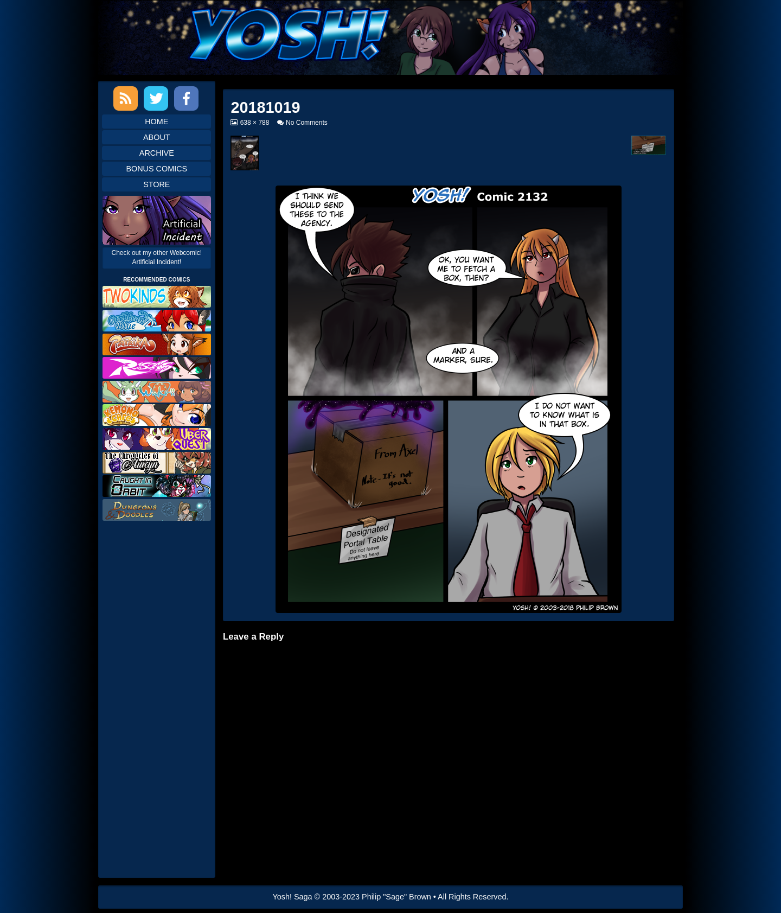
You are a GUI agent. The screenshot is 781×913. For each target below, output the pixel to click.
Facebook (186, 98)
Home (156, 121)
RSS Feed (125, 98)
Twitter (156, 98)
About (156, 137)
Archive (156, 153)
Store (156, 184)
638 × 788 (255, 122)
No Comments (307, 122)
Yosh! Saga (292, 896)
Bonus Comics (156, 168)
